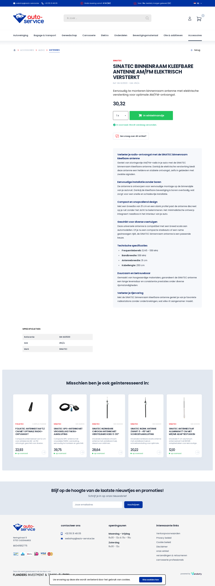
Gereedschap (69, 35)
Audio (41, 50)
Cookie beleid (163, 542)
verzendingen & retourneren (171, 555)
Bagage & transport (45, 35)
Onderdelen (120, 35)
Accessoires (195, 35)
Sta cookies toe (150, 579)
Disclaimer (162, 546)
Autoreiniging (20, 35)
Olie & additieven (173, 35)
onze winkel (162, 551)
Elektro (105, 35)
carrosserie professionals (170, 559)
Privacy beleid (163, 537)
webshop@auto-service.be (26, 3)
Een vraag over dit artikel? (130, 136)
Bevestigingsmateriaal (145, 35)
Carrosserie (88, 35)
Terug (195, 50)
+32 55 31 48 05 (49, 3)
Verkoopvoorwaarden (168, 533)
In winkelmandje (151, 115)
